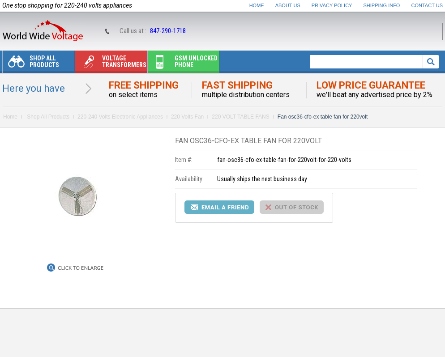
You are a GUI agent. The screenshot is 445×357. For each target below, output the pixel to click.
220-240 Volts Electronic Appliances (120, 117)
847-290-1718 (168, 31)
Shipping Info (382, 5)
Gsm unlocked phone (183, 64)
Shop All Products (31, 64)
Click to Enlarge (80, 268)
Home (256, 5)
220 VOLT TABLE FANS (241, 117)
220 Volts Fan (187, 117)
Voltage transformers (110, 64)
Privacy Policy (332, 5)
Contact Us (427, 5)
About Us (287, 5)
